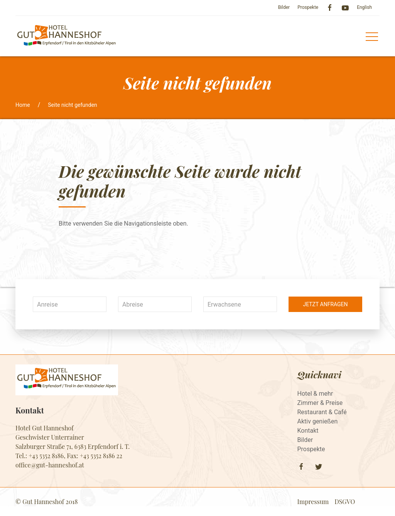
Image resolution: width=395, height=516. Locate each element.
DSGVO (344, 501)
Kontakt (308, 430)
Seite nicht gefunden (72, 105)
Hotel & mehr (315, 393)
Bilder (284, 7)
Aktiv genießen (317, 421)
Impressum (313, 501)
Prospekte (307, 7)
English (364, 7)
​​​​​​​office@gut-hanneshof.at (49, 465)
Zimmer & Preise (320, 402)
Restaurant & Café (322, 412)
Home (22, 105)
